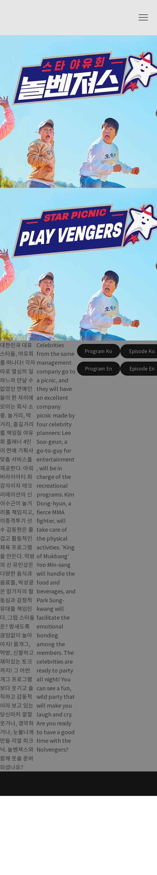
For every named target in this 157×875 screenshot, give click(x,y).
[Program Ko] (98, 351)
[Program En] (98, 369)
